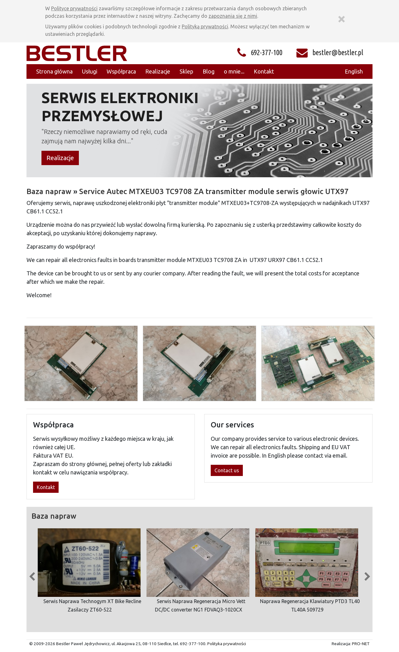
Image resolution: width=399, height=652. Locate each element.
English (354, 71)
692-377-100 (266, 52)
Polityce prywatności (74, 8)
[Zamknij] (341, 18)
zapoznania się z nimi (233, 16)
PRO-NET (361, 643)
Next (367, 575)
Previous (32, 575)
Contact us (226, 470)
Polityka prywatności (226, 643)
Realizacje (60, 157)
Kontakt (46, 487)
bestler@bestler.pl (337, 52)
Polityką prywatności (205, 26)
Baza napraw (48, 191)
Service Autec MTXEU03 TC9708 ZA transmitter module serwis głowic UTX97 (214, 191)
